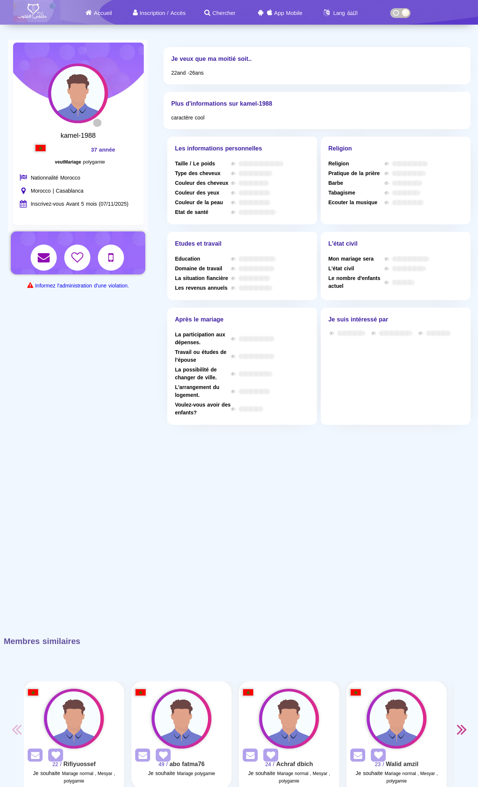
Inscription (152, 13)
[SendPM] (33, 757)
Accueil (103, 13)
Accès (178, 13)
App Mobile (288, 13)
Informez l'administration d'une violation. (82, 286)
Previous (16, 729)
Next (461, 729)
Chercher (224, 13)
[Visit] (74, 719)
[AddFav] (53, 757)
